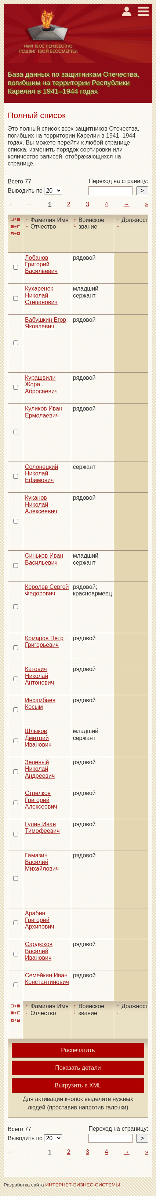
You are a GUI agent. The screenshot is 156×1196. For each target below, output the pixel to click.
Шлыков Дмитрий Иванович (38, 738)
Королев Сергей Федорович (47, 590)
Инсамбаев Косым (40, 703)
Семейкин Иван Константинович (47, 978)
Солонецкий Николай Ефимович (41, 474)
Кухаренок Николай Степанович (41, 295)
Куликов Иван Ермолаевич (43, 411)
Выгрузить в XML (78, 1085)
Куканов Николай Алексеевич (41, 504)
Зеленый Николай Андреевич (40, 769)
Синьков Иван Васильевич (44, 559)
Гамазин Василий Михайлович (42, 862)
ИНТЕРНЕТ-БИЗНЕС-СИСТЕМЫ (82, 1185)
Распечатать (78, 1050)
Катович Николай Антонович (39, 676)
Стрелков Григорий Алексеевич (41, 800)
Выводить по (26, 190)
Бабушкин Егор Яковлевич (45, 323)
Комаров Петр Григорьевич (44, 641)
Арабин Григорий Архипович (39, 920)
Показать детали (78, 1068)
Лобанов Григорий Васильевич (41, 264)
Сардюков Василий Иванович (38, 951)
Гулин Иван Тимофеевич (42, 827)
